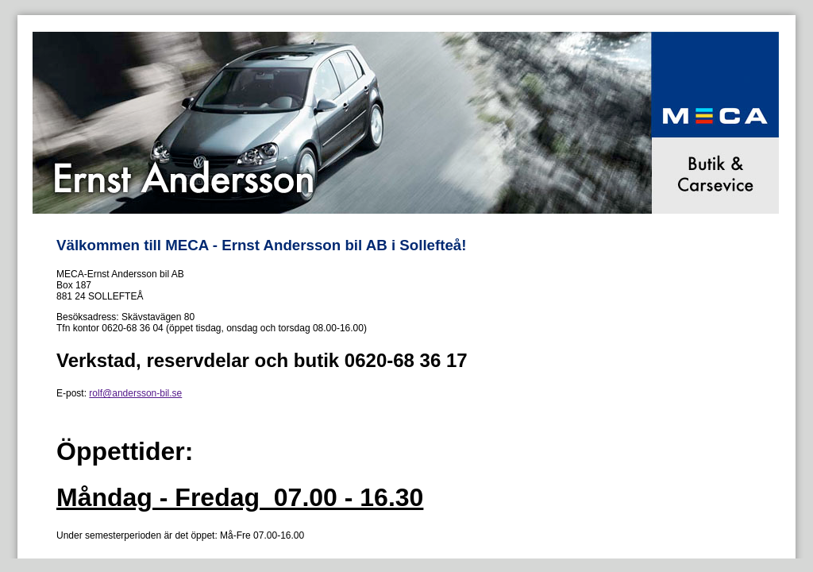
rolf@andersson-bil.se (135, 393)
